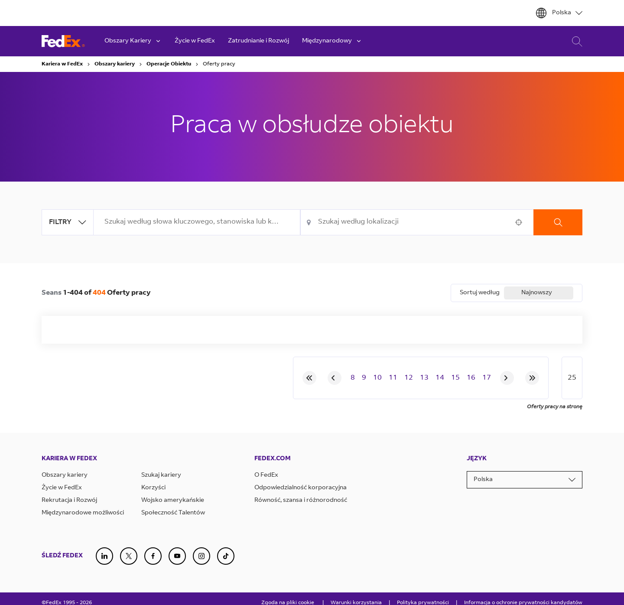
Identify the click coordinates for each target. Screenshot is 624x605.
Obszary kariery (114, 64)
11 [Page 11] (393, 377)
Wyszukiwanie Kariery (574, 41)
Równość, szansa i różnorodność (300, 501)
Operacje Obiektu (168, 64)
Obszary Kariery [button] (133, 41)
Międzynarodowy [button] (332, 41)
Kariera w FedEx (62, 64)
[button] (518, 222)
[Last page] (532, 378)
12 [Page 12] (408, 377)
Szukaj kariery (161, 475)
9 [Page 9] (364, 377)
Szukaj (557, 222)
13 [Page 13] (424, 377)
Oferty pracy (219, 64)
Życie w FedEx (195, 41)
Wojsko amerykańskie (172, 501)
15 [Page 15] (455, 377)
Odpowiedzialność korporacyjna (300, 488)
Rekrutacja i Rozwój (69, 501)
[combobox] (197, 222)
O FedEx (266, 475)
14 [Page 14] (440, 377)
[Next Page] (507, 378)
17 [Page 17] (486, 377)
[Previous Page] (334, 378)
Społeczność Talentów (173, 513)
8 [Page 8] (353, 377)
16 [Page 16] (471, 377)
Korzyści (153, 488)
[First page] (309, 378)
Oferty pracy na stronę (554, 407)
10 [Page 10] (377, 377)
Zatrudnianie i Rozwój (258, 41)
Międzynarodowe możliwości (83, 513)
